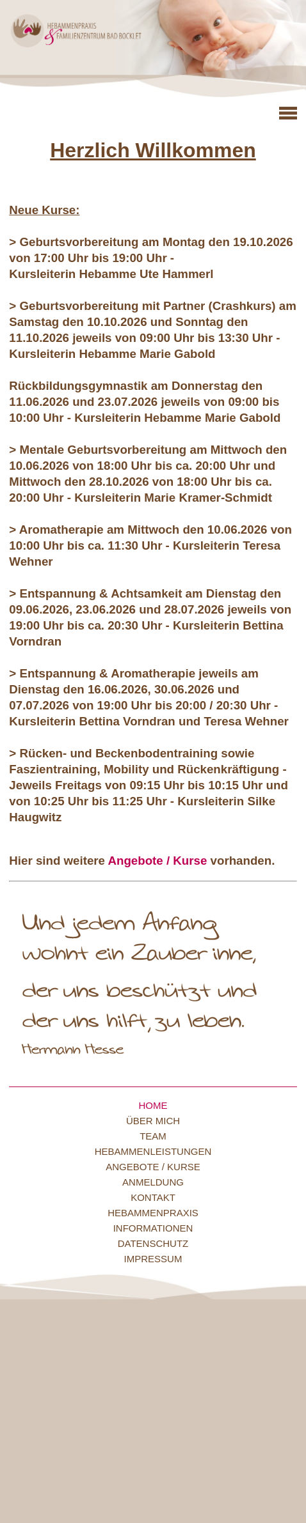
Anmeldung (153, 1182)
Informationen (153, 1228)
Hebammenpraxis (153, 1212)
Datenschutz (153, 1243)
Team (153, 1136)
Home (153, 1105)
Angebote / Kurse (157, 860)
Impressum (153, 1258)
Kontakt (153, 1197)
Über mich (153, 1120)
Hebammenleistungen (153, 1151)
